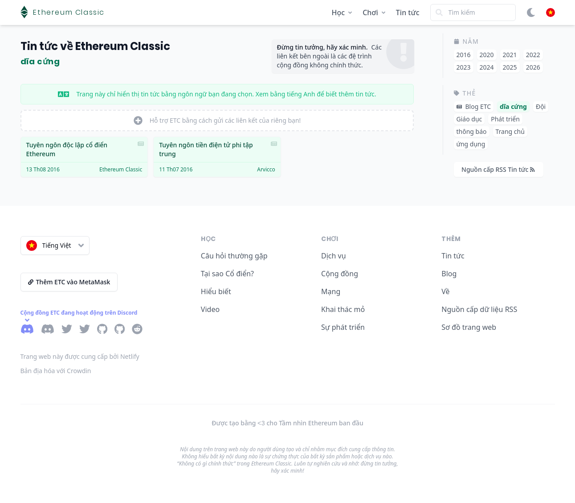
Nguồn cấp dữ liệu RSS (479, 309)
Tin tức (408, 12)
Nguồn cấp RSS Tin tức (498, 169)
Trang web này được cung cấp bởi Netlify (79, 356)
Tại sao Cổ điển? (227, 274)
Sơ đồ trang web (468, 327)
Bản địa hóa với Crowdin (55, 370)
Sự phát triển (343, 327)
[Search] (473, 12)
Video (210, 309)
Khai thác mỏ (343, 309)
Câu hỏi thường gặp (234, 256)
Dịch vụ (333, 256)
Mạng (330, 291)
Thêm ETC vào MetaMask (69, 282)
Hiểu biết (216, 291)
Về (445, 291)
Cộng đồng (339, 274)
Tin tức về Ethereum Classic (95, 46)
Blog (449, 274)
